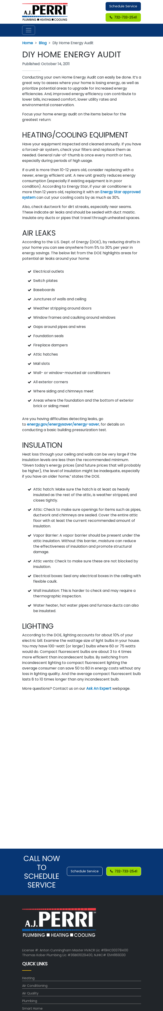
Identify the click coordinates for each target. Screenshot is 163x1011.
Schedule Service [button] (123, 6)
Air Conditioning (34, 985)
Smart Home (32, 1008)
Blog (43, 43)
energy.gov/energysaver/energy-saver (62, 424)
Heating (28, 978)
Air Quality (30, 993)
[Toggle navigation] (28, 30)
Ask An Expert (98, 688)
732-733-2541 (123, 17)
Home (27, 43)
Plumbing (29, 1001)
